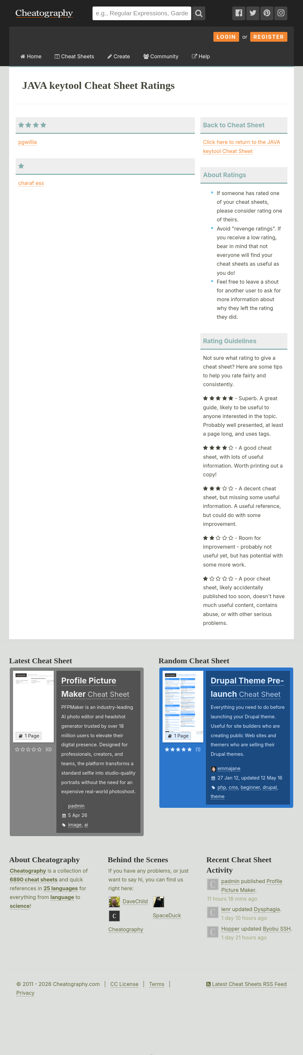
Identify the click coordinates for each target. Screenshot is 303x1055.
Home (31, 56)
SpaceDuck (167, 915)
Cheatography (28, 870)
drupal (270, 787)
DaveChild (135, 901)
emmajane (229, 768)
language (62, 897)
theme (218, 796)
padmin (76, 806)
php (222, 787)
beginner (250, 787)
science (20, 906)
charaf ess (31, 183)
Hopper (230, 928)
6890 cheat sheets (33, 879)
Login (226, 37)
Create (119, 56)
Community (161, 56)
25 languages (61, 888)
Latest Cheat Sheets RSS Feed (246, 984)
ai (86, 824)
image (74, 824)
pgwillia (27, 142)
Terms (156, 984)
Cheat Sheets (74, 56)
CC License (124, 984)
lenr (226, 909)
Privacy (25, 993)
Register (268, 37)
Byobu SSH (277, 928)
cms (233, 787)
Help (201, 56)
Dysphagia (267, 909)
